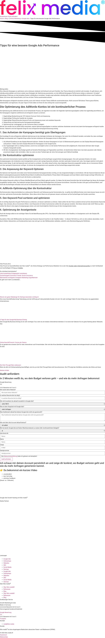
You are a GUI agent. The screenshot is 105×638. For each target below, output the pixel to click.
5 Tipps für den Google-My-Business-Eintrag (13, 319)
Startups (6, 569)
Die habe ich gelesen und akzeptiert (19, 456)
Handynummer (4, 450)
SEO (4, 565)
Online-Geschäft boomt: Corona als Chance (13, 342)
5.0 (1, 614)
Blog (6, 18)
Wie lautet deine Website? (8, 389)
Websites (6, 563)
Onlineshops (7, 561)
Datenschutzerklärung (10, 456)
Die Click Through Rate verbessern (10, 365)
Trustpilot (3, 618)
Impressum (3, 635)
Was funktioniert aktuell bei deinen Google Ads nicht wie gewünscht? (21, 412)
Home (2, 18)
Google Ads (25, 18)
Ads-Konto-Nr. (4, 433)
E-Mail (2, 445)
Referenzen (6, 589)
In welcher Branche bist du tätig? (10, 395)
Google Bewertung (5, 612)
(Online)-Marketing (15, 18)
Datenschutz (4, 637)
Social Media (7, 567)
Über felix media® (9, 587)
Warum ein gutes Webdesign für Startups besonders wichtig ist (19, 297)
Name (2, 439)
